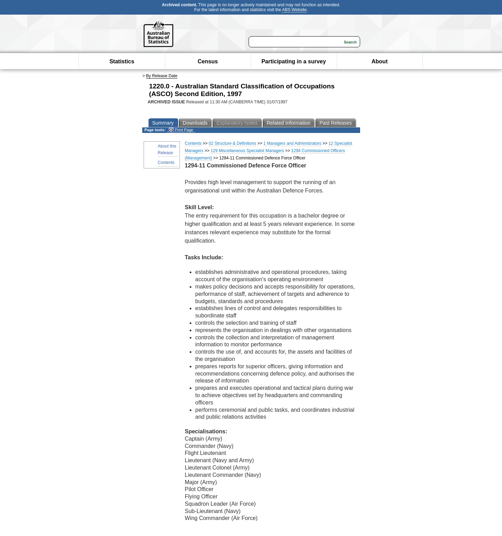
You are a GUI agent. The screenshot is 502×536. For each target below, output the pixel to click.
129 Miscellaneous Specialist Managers (247, 150)
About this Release (167, 149)
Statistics (121, 61)
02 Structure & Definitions (232, 143)
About (380, 61)
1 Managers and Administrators (292, 143)
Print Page (180, 130)
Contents (166, 162)
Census (208, 61)
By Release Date (161, 75)
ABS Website (294, 9)
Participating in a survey (293, 61)
